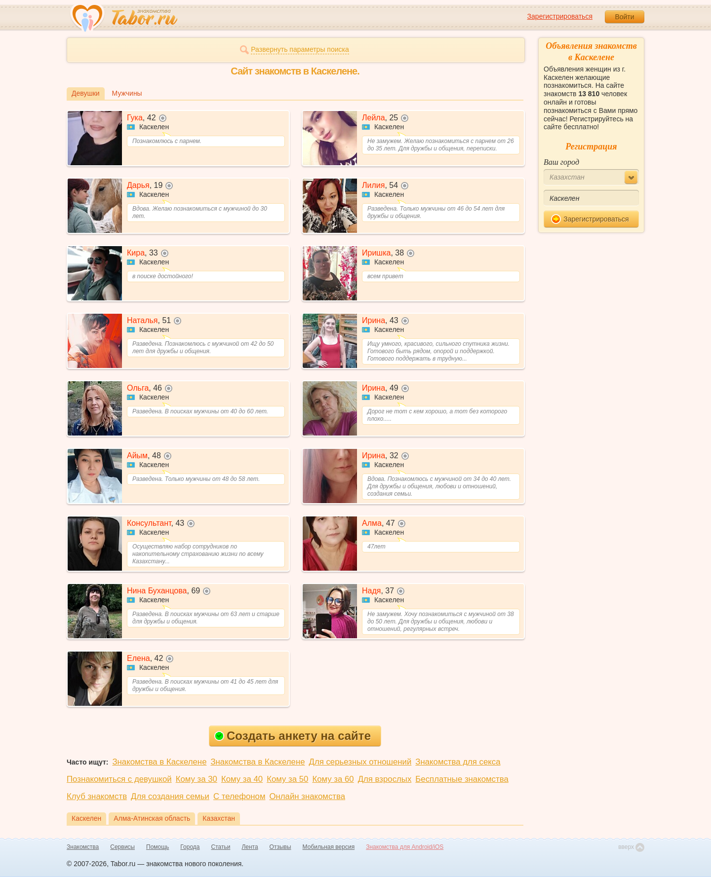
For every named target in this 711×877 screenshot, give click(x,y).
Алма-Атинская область (152, 818)
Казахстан (218, 818)
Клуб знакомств (97, 796)
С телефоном (239, 796)
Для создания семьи (170, 796)
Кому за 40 (242, 779)
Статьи (221, 846)
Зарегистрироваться (559, 16)
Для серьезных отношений (360, 762)
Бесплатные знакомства (461, 779)
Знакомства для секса (457, 762)
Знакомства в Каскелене (159, 762)
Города (189, 846)
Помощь (157, 846)
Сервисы (122, 846)
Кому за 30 (196, 779)
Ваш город (561, 162)
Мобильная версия (329, 846)
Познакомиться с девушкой (119, 779)
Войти (624, 17)
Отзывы (280, 846)
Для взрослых (385, 779)
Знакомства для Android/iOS (404, 846)
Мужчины (127, 93)
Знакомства (83, 846)
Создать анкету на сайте (292, 735)
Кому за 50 (287, 779)
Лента (249, 846)
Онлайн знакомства (307, 796)
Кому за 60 (333, 779)
